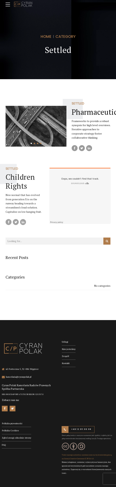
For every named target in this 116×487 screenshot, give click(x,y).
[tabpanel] (36, 126)
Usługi (65, 341)
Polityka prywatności (12, 423)
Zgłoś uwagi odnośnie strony (16, 437)
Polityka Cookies (10, 430)
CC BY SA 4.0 (89, 459)
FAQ (4, 444)
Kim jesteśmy (69, 349)
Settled (78, 103)
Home (46, 36)
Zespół (65, 356)
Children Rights (20, 184)
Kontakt (66, 363)
